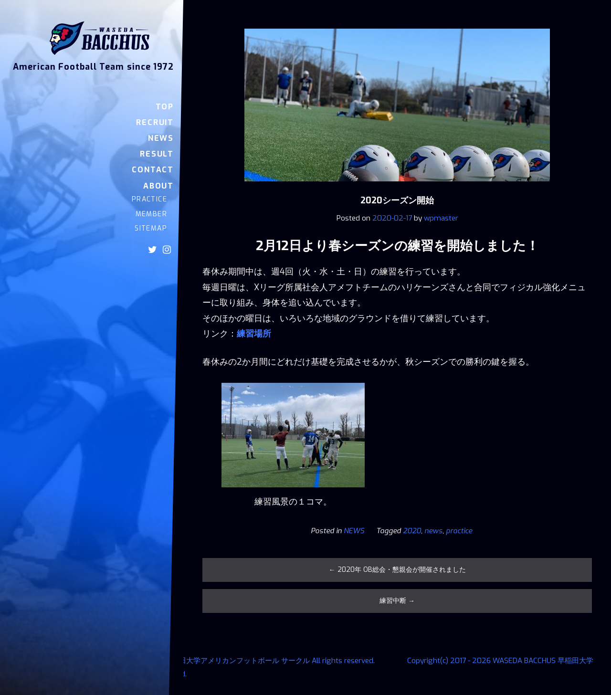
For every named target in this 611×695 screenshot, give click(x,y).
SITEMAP (151, 228)
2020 (412, 531)
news (433, 531)
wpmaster (441, 218)
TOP (165, 107)
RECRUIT (155, 122)
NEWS (161, 138)
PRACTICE (149, 199)
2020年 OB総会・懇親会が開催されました (397, 569)
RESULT (157, 154)
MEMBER (151, 214)
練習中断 (397, 600)
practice (459, 531)
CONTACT (153, 170)
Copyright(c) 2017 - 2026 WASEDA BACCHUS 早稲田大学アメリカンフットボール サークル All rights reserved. (194, 660)
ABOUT (158, 186)
